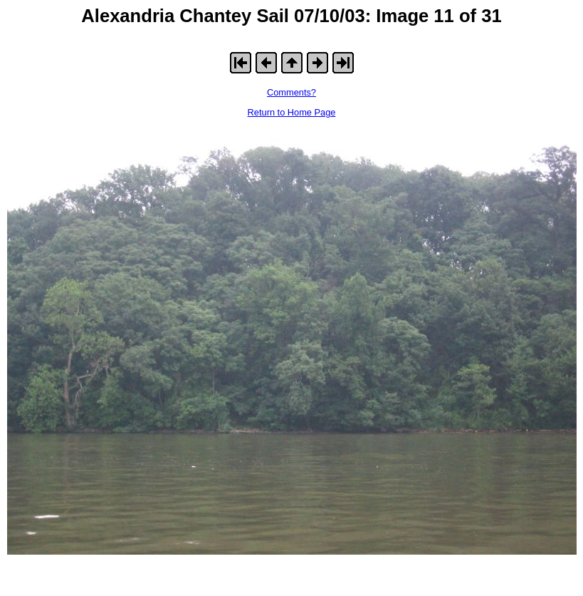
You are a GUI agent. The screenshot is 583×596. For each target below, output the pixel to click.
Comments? (291, 92)
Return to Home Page (292, 112)
